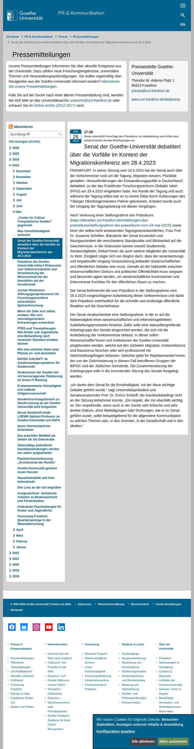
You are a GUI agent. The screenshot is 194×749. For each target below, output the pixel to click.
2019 (15, 570)
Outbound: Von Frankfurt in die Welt (57, 667)
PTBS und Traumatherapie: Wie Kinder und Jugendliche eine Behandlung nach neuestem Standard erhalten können (37, 336)
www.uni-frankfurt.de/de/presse (156, 99)
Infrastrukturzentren (97, 680)
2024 (15, 159)
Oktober (22, 183)
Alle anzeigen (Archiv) (24, 141)
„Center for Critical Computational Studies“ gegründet (34, 221)
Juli (18, 200)
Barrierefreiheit (140, 604)
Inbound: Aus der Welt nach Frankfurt (60, 656)
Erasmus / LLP (57, 675)
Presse (62, 36)
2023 (15, 165)
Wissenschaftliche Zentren (96, 660)
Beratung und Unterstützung (130, 687)
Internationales (57, 644)
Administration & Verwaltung (169, 665)
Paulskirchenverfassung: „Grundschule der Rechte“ (36, 460)
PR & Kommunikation (81, 13)
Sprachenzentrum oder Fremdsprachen (59, 707)
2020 (15, 564)
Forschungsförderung (97, 675)
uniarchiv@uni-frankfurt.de (91, 100)
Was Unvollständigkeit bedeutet (33, 233)
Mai (18, 212)
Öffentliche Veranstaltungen (21, 665)
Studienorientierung (134, 658)
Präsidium (165, 658)
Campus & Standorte (165, 673)
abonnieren (21, 127)
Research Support (96, 653)
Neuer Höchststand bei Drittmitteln (34, 428)
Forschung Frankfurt (17, 687)
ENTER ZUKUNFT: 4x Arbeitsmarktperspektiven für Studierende (38, 362)
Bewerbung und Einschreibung (131, 665)
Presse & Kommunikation (21, 646)
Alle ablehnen (143, 741)
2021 (15, 559)
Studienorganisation (134, 671)
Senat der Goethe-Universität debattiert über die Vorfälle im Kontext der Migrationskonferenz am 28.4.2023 (38, 248)
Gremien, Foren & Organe (170, 691)
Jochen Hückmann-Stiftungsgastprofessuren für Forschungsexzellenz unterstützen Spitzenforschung (38, 298)
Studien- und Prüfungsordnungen (134, 696)
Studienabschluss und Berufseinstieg (133, 678)
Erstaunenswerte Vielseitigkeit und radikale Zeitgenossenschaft (39, 389)
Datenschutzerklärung (111, 604)
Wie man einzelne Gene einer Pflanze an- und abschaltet (38, 351)
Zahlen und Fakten (22, 706)
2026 (15, 148)
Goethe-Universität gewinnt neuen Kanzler (37, 470)
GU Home (12, 36)
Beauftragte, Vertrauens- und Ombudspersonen (170, 702)
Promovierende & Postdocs (95, 687)
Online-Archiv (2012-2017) (54, 105)
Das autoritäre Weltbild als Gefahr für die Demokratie (36, 437)
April (19, 530)
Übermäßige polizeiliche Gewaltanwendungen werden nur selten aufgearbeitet (38, 449)
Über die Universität (166, 646)
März (19, 535)
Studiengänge (130, 653)
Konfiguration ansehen (115, 731)
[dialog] (143, 731)
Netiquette (17, 610)
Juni (19, 206)
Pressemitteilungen (22, 658)
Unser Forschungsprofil (95, 669)
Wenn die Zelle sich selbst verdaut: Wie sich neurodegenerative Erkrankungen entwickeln (36, 317)
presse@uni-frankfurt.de (150, 91)
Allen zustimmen (173, 741)
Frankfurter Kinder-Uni (22, 700)
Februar (22, 541)
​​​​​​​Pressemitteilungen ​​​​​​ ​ (86, 36)
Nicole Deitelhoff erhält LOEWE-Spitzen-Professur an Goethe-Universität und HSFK (38, 416)
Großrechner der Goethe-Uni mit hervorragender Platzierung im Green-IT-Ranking (39, 376)
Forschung (92, 644)
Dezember (23, 171)
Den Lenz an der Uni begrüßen (39, 487)
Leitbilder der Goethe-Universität (170, 682)
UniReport (17, 680)
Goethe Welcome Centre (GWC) (58, 682)
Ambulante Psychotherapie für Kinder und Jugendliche (39, 508)
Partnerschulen (131, 702)
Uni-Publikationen (21, 671)
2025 (15, 154)
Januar (21, 547)
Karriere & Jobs (20, 693)
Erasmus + (54, 697)
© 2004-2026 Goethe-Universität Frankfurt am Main (41, 604)
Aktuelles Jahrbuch (22, 675)
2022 (15, 553)
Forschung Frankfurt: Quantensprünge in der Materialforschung (34, 520)
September (24, 188)
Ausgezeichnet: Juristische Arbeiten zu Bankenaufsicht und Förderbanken (37, 497)
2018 (15, 576)
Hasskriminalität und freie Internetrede (36, 479)
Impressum (84, 604)
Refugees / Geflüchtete (55, 691)
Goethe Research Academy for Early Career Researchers (59, 722)
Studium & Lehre (133, 644)
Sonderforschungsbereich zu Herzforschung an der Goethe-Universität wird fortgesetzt (39, 403)
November (23, 177)
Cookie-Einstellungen (168, 604)
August (21, 194)
